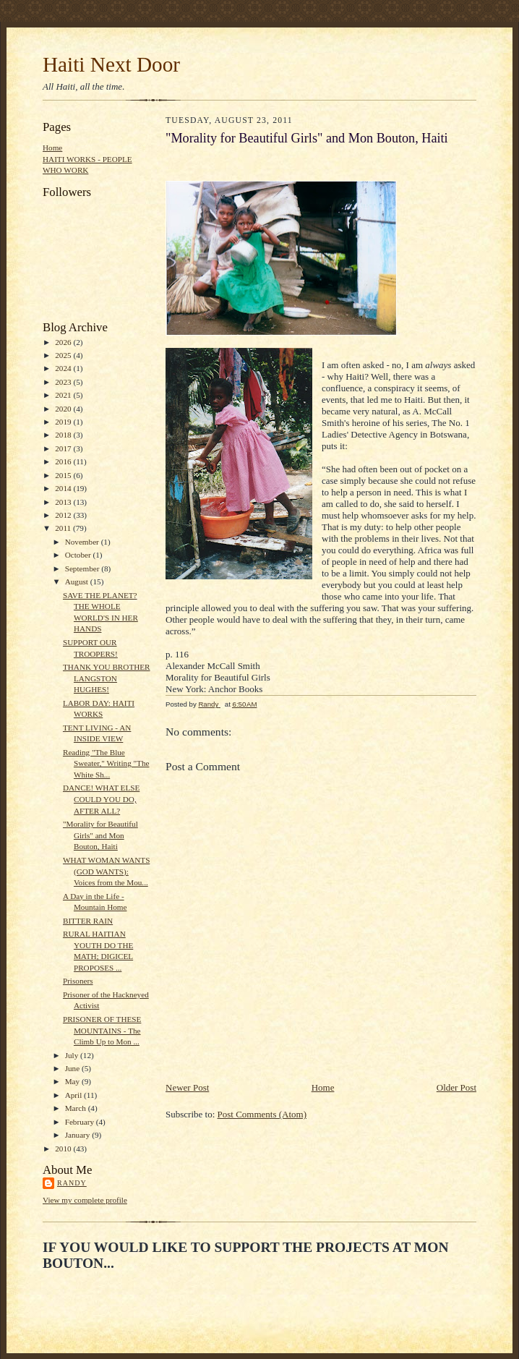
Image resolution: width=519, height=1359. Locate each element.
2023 (64, 382)
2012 (64, 515)
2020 (64, 408)
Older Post (456, 1087)
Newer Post (187, 1087)
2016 (64, 461)
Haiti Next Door (111, 64)
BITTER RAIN (88, 920)
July (72, 1055)
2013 (64, 502)
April (74, 1095)
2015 (64, 475)
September (83, 568)
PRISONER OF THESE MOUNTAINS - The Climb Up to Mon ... (102, 1030)
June (73, 1068)
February (80, 1121)
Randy (72, 1183)
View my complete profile (85, 1200)
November (83, 541)
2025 (64, 355)
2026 (64, 342)
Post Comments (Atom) (262, 1114)
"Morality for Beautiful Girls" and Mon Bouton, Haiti (100, 835)
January (79, 1134)
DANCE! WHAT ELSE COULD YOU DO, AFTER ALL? (101, 798)
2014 (64, 488)
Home (52, 147)
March (76, 1108)
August (77, 581)
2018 (64, 434)
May (73, 1081)
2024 (64, 368)
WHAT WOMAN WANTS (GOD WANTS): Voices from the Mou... (106, 871)
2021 (64, 395)
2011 (64, 528)
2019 (64, 421)
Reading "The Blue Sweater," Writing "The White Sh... (106, 763)
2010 (64, 1148)
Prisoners (78, 980)
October (79, 554)
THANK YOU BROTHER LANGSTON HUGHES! (106, 678)
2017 (64, 448)
